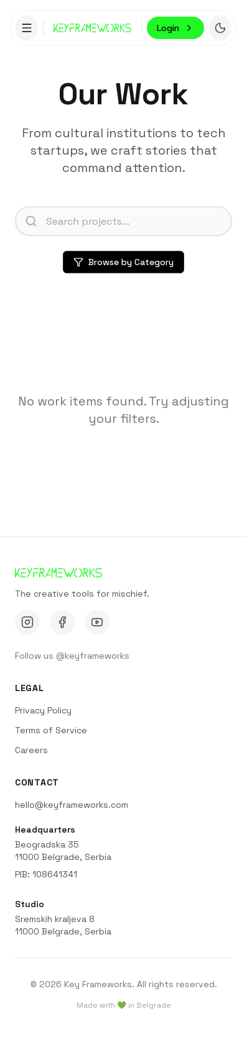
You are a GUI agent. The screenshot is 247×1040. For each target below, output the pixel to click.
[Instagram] (27, 622)
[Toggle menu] (27, 26)
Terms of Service (51, 730)
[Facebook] (62, 622)
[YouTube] (97, 622)
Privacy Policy (43, 710)
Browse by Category (123, 262)
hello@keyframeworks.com (71, 804)
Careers (31, 750)
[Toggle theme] (220, 26)
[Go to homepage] (93, 26)
